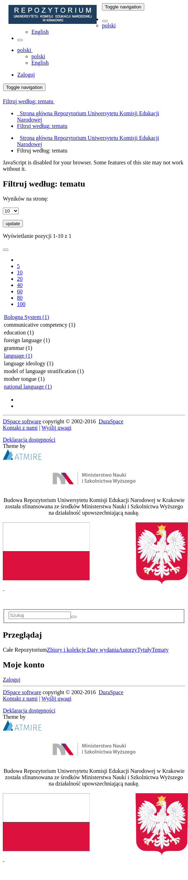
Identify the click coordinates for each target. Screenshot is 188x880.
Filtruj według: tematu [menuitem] (42, 126)
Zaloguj (11, 680)
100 (21, 304)
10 (20, 272)
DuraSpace (111, 421)
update (13, 223)
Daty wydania (103, 650)
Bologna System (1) (26, 317)
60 (20, 291)
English (40, 32)
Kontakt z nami (20, 428)
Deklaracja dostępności (29, 440)
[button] (105, 21)
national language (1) (28, 387)
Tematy (160, 650)
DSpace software (22, 421)
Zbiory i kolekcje (67, 650)
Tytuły (144, 650)
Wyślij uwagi (57, 428)
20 (20, 279)
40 (20, 285)
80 (20, 298)
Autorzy (128, 650)
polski (109, 25)
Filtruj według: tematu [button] (29, 101)
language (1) (18, 356)
